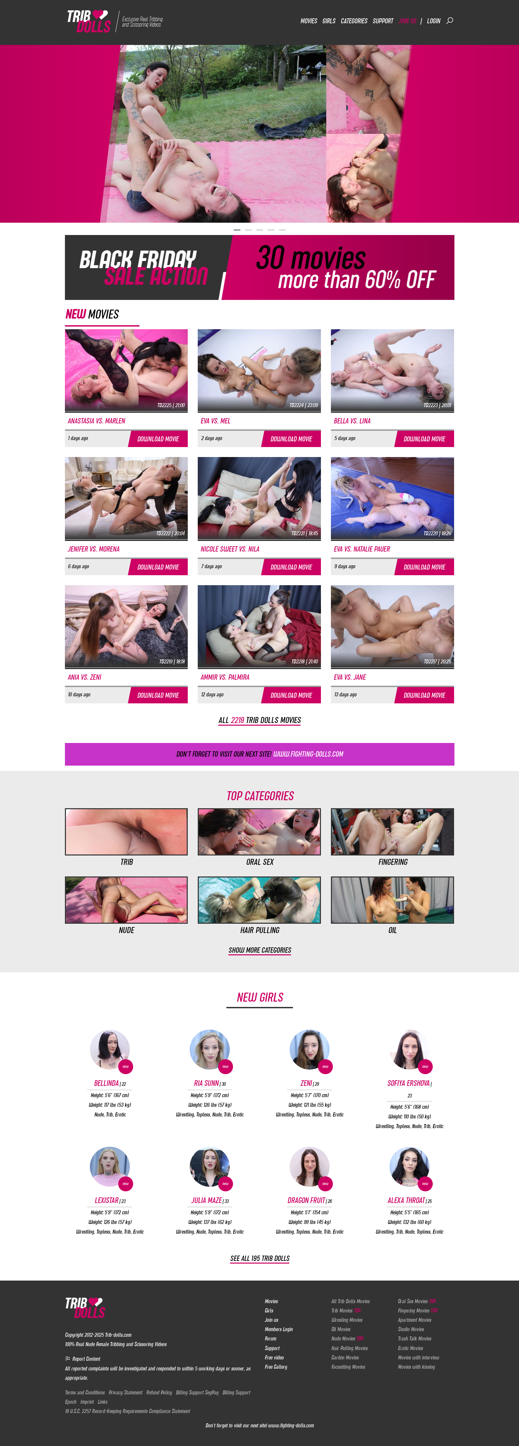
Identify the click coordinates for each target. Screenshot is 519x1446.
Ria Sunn (209, 1083)
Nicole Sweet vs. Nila (229, 549)
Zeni (309, 1083)
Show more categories (259, 950)
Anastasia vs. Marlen (96, 421)
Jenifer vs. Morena (93, 549)
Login (433, 21)
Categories (354, 21)
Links (102, 1402)
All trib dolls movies (259, 720)
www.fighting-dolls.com (291, 1426)
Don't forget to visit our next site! (259, 754)
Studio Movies (411, 1329)
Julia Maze (209, 1200)
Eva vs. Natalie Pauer (361, 549)
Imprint (87, 1402)
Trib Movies (345, 1311)
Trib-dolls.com (118, 1335)
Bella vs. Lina (352, 421)
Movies (308, 21)
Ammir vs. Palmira (224, 677)
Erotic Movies (410, 1348)
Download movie (157, 439)
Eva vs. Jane (350, 677)
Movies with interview (418, 1357)
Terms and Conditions (85, 1392)
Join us (407, 21)
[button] (237, 230)
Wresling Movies (346, 1320)
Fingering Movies (417, 1311)
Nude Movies (347, 1339)
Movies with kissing (416, 1367)
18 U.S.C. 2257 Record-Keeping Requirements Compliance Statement (127, 1411)
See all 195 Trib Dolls (259, 1258)
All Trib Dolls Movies (350, 1301)
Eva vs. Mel (215, 421)
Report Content (82, 1359)
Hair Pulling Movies (349, 1348)
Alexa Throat (409, 1200)
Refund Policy (159, 1392)
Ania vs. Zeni (84, 677)
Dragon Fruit (309, 1200)
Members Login (279, 1329)
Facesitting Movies (348, 1367)
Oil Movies (340, 1329)
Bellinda (110, 1083)
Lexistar (110, 1200)
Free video (274, 1357)
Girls (328, 21)
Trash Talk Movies (414, 1339)
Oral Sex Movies (416, 1301)
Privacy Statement (125, 1392)
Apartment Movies (414, 1320)
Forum (270, 1339)
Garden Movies (345, 1357)
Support (383, 21)
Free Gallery (276, 1367)
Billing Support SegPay (197, 1392)
